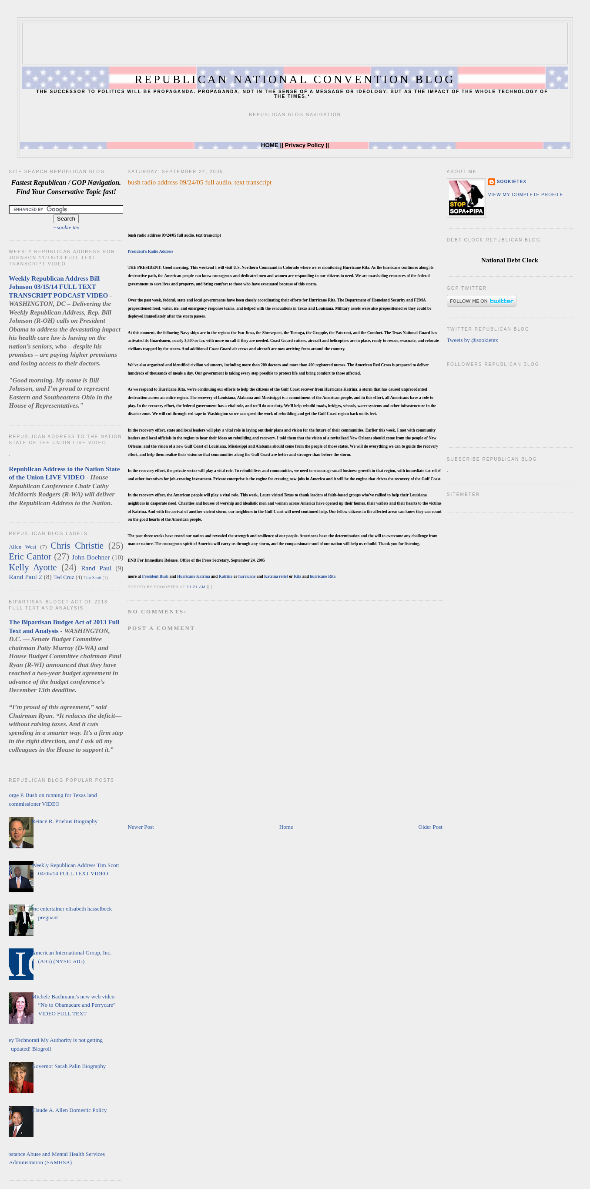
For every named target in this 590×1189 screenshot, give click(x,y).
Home (286, 827)
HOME (269, 145)
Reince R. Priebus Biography (65, 821)
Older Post (430, 827)
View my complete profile (525, 194)
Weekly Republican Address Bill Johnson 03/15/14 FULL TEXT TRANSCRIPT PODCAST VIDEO (58, 287)
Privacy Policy (304, 145)
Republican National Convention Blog (295, 79)
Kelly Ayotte (33, 567)
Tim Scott (92, 577)
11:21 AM (196, 587)
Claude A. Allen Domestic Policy (69, 1110)
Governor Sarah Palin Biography (69, 1066)
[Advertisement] (295, 42)
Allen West (22, 546)
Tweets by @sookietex (472, 340)
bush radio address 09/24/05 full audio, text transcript (199, 182)
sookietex (511, 181)
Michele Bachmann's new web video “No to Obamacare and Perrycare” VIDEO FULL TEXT (74, 1005)
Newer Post (140, 827)
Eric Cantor (30, 556)
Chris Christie (77, 545)
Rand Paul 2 (25, 576)
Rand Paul (96, 568)
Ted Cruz (64, 577)
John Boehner (91, 557)
